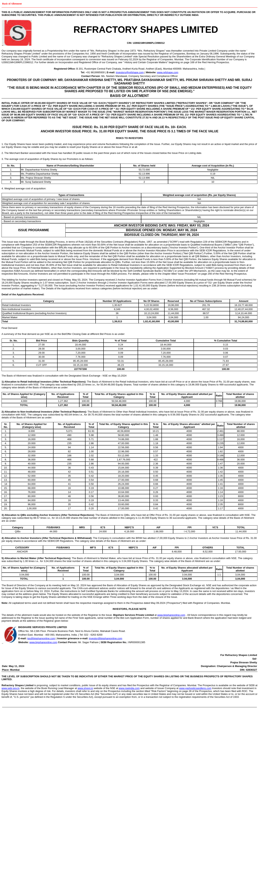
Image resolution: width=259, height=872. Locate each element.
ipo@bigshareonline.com (41, 638)
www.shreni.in (85, 688)
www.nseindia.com (129, 688)
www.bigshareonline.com (171, 615)
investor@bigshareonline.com (105, 638)
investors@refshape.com (130, 72)
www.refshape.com (167, 72)
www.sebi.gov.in (10, 688)
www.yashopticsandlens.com (195, 688)
